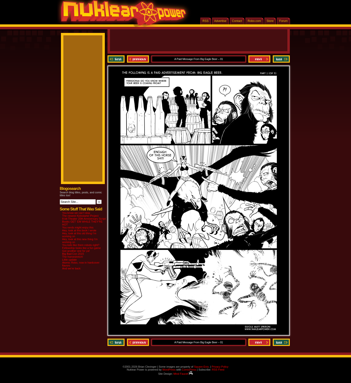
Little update (69, 259)
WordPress (169, 369)
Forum (283, 21)
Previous (138, 59)
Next (259, 59)
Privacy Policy (220, 366)
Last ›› (281, 59)
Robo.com (254, 21)
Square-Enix (201, 366)
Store (270, 21)
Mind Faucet (183, 373)
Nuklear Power (121, 14)
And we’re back (71, 268)
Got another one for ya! (76, 250)
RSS (206, 21)
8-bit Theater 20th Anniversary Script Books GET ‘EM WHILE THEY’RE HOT (84, 221)
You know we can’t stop (76, 212)
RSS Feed (218, 369)
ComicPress (189, 369)
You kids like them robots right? (80, 245)
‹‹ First (116, 59)
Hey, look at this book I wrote (79, 230)
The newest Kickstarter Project (80, 215)
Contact (237, 21)
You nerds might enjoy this (78, 227)
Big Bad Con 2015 (73, 253)
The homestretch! (72, 256)
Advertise (220, 21)
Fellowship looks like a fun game (81, 247)
